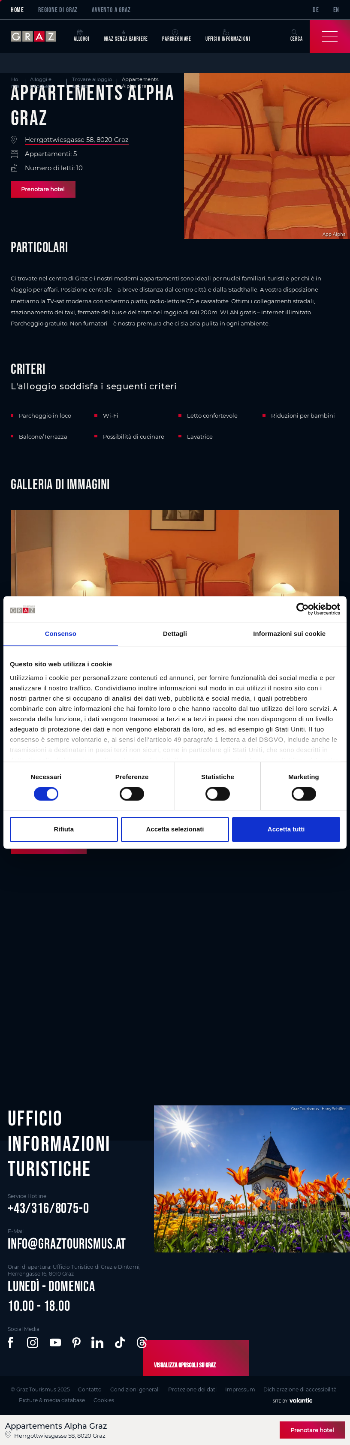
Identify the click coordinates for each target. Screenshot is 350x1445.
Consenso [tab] (60, 633)
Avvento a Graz (111, 9)
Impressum (240, 1389)
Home (17, 9)
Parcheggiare (176, 36)
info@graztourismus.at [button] (67, 1244)
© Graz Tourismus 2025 (40, 1389)
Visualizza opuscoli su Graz (185, 1365)
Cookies (104, 1400)
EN (336, 9)
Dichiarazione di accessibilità (300, 1389)
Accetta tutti (286, 829)
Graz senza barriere (126, 36)
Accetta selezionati (175, 829)
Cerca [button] (296, 36)
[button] (12, 1342)
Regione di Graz (58, 9)
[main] (175, 563)
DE (316, 9)
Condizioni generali (135, 1389)
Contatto (90, 1389)
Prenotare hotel (43, 189)
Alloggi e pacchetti (42, 82)
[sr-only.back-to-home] (39, 36)
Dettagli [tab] (175, 633)
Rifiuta (64, 829)
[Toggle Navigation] (330, 36)
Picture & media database (52, 1400)
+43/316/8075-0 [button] (48, 1208)
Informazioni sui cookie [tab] (289, 633)
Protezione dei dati (192, 1389)
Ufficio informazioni (227, 36)
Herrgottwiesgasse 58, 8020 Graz (77, 140)
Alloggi (82, 36)
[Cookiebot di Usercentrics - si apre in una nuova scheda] (302, 608)
